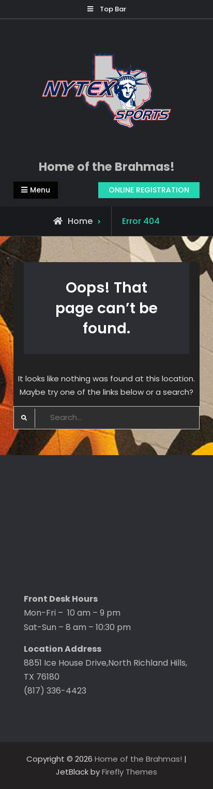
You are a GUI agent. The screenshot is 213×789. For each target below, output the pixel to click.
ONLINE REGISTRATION (149, 190)
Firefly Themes (129, 771)
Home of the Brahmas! (107, 166)
